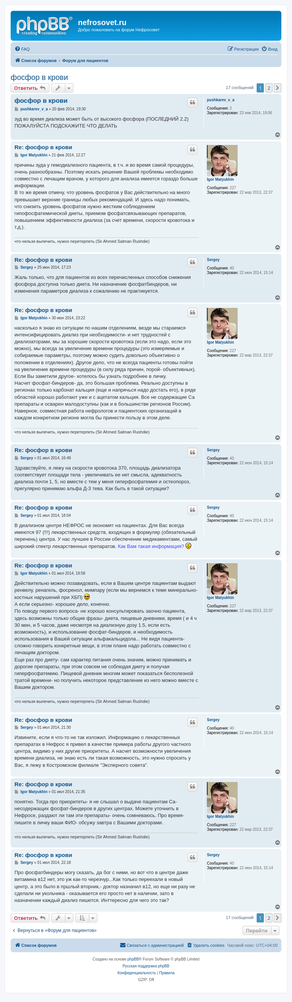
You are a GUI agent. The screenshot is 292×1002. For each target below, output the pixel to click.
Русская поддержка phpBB (145, 966)
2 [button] (269, 87)
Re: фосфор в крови (43, 147)
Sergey (213, 260)
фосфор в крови (39, 77)
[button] (277, 87)
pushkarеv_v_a (220, 100)
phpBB (133, 959)
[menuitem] (22, 49)
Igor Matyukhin (220, 179)
